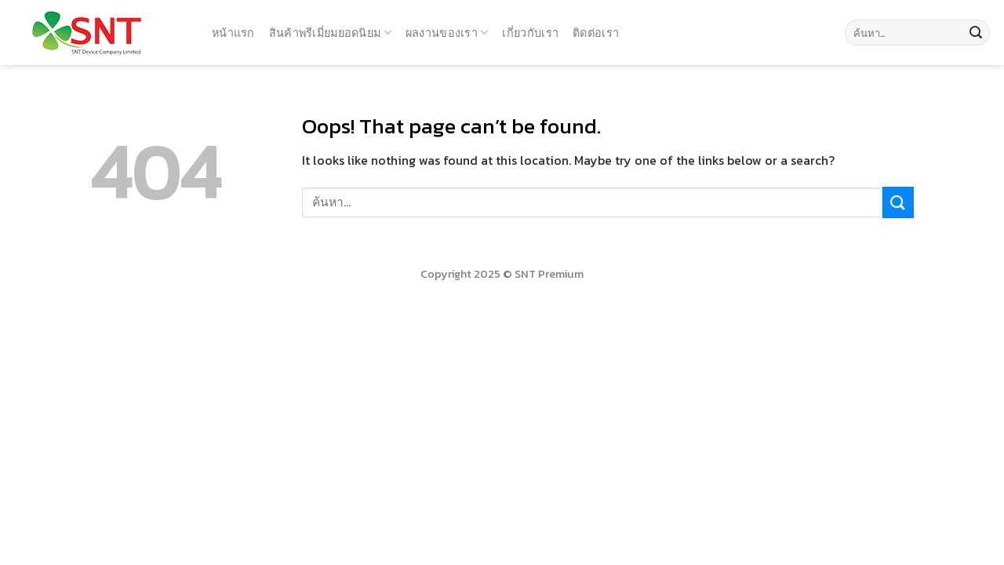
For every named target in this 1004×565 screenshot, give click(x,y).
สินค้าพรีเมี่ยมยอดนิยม (330, 33)
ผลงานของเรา (447, 33)
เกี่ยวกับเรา (530, 33)
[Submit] (975, 33)
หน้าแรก (233, 33)
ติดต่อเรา (596, 33)
